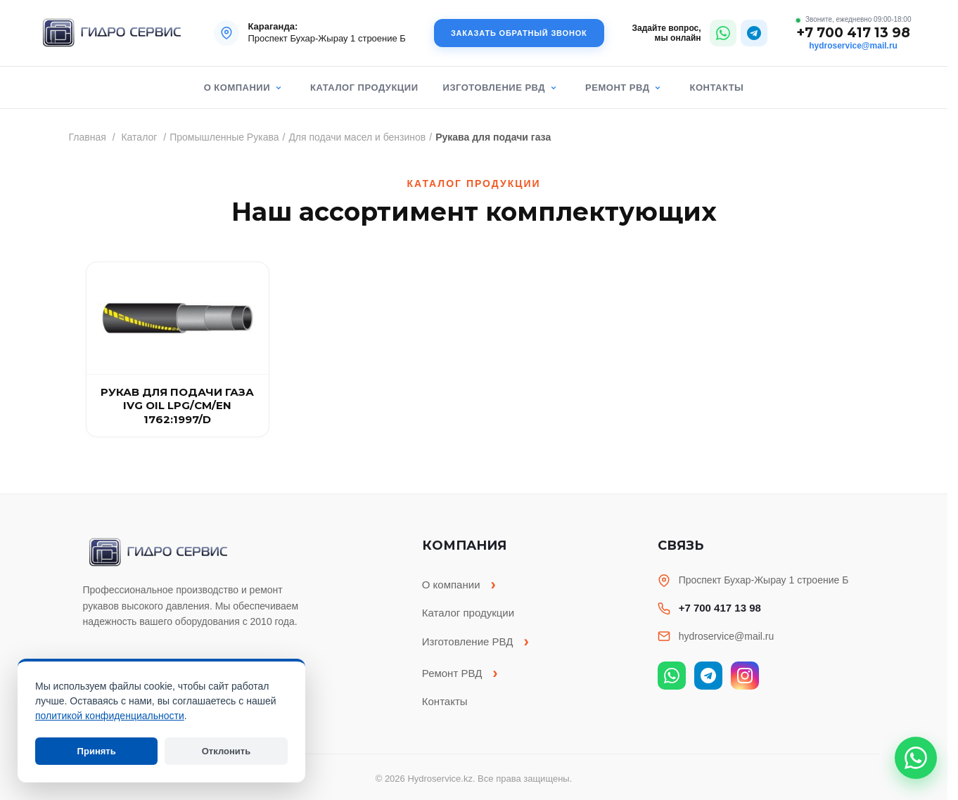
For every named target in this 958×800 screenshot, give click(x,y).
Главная (87, 137)
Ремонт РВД (617, 87)
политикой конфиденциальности (109, 715)
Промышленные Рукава (224, 137)
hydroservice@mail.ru (853, 46)
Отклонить (226, 751)
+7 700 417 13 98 (853, 33)
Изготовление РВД (494, 87)
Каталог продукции (364, 87)
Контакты (716, 87)
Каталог (139, 137)
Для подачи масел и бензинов (357, 137)
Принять (96, 751)
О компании (237, 87)
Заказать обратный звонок (519, 33)
